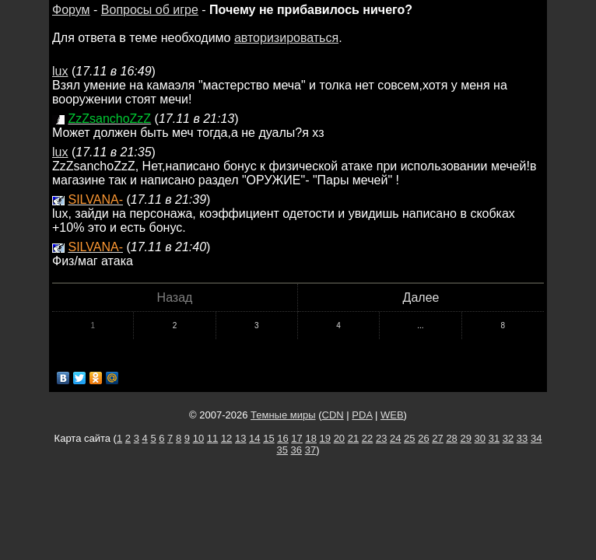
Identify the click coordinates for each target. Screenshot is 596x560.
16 (282, 438)
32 (508, 438)
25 (409, 438)
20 (339, 438)
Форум (71, 9)
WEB (392, 415)
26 (423, 438)
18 (310, 438)
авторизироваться (286, 37)
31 (494, 438)
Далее (421, 297)
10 (198, 438)
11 (212, 438)
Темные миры (283, 415)
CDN (333, 415)
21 (353, 438)
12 (226, 438)
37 (310, 450)
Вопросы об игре (149, 9)
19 (325, 438)
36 (296, 450)
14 (254, 438)
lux (60, 71)
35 (282, 450)
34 (536, 438)
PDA (362, 415)
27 (437, 438)
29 (465, 438)
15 (268, 438)
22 (367, 438)
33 (522, 438)
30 (480, 438)
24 (395, 438)
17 (296, 438)
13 (240, 438)
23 (381, 438)
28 (451, 438)
